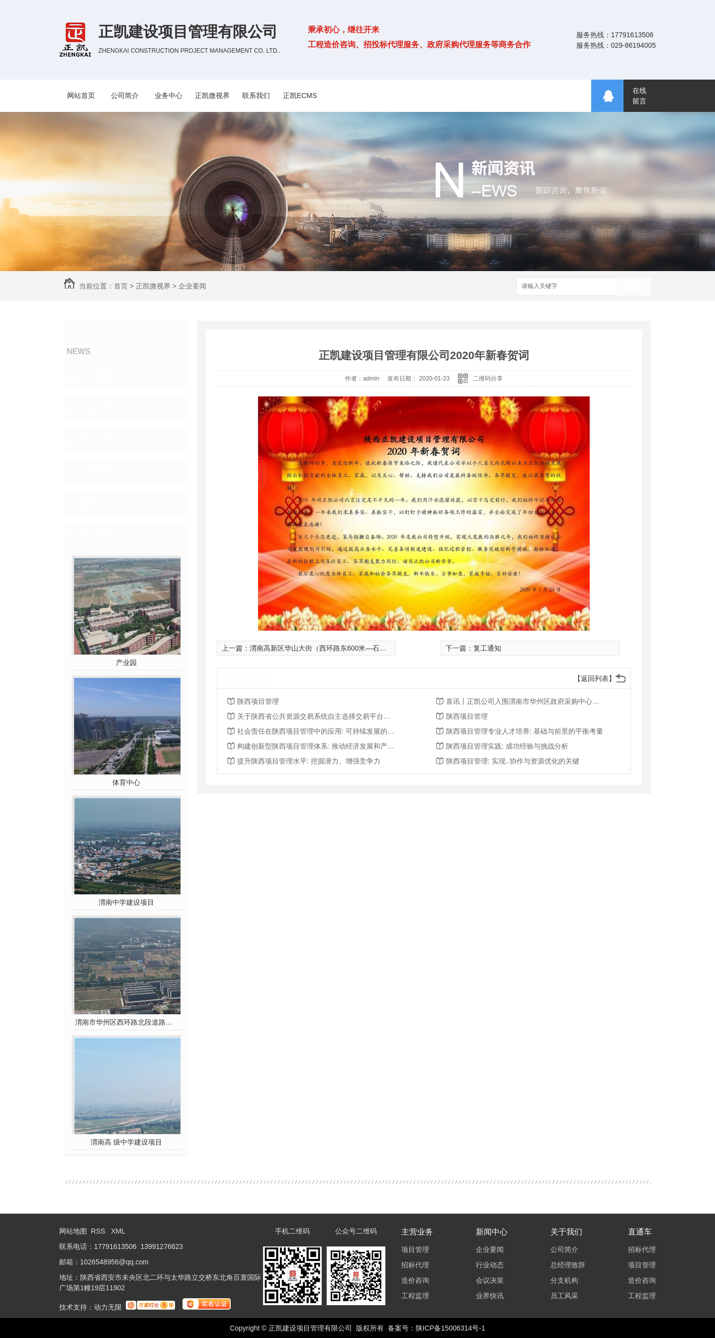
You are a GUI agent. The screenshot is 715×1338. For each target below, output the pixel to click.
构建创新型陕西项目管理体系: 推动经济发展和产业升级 (316, 746)
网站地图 (73, 1231)
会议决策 (97, 440)
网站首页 (81, 95)
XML (118, 1231)
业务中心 (168, 95)
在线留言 (639, 96)
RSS (99, 1231)
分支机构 (564, 1280)
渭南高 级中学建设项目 (126, 1142)
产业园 (126, 663)
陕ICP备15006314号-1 (450, 1328)
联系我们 (256, 95)
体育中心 (126, 782)
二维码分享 (488, 378)
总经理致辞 (567, 1265)
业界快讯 (97, 472)
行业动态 (97, 408)
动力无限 (108, 1307)
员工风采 (564, 1296)
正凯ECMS (300, 95)
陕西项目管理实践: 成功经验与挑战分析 (507, 746)
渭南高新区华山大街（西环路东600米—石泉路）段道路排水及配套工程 (360, 648)
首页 (121, 286)
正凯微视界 (212, 95)
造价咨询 (415, 1280)
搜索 (633, 287)
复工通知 (487, 648)
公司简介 (125, 95)
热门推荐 (97, 535)
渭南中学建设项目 (126, 902)
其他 (88, 503)
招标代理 (415, 1265)
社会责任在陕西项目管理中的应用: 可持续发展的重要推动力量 (316, 731)
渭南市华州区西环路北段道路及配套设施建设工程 (126, 1022)
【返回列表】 (595, 678)
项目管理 (415, 1249)
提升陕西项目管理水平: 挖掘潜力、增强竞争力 (308, 761)
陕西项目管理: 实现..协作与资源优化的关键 (512, 761)
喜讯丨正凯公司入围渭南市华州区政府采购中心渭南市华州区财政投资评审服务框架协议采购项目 (525, 701)
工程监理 (415, 1296)
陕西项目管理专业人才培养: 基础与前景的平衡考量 (524, 731)
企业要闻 (192, 286)
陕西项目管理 (258, 701)
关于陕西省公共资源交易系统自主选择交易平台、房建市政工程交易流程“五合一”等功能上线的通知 (316, 716)
